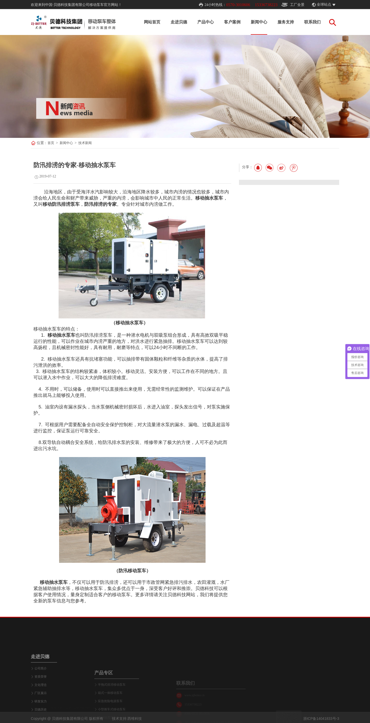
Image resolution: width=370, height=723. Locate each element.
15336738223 (266, 5)
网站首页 (152, 22)
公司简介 (40, 701)
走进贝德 (179, 22)
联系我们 (312, 22)
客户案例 (232, 22)
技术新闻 (85, 143)
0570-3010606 (238, 5)
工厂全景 (292, 5)
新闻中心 (259, 22)
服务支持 (286, 22)
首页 (51, 143)
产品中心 (205, 22)
